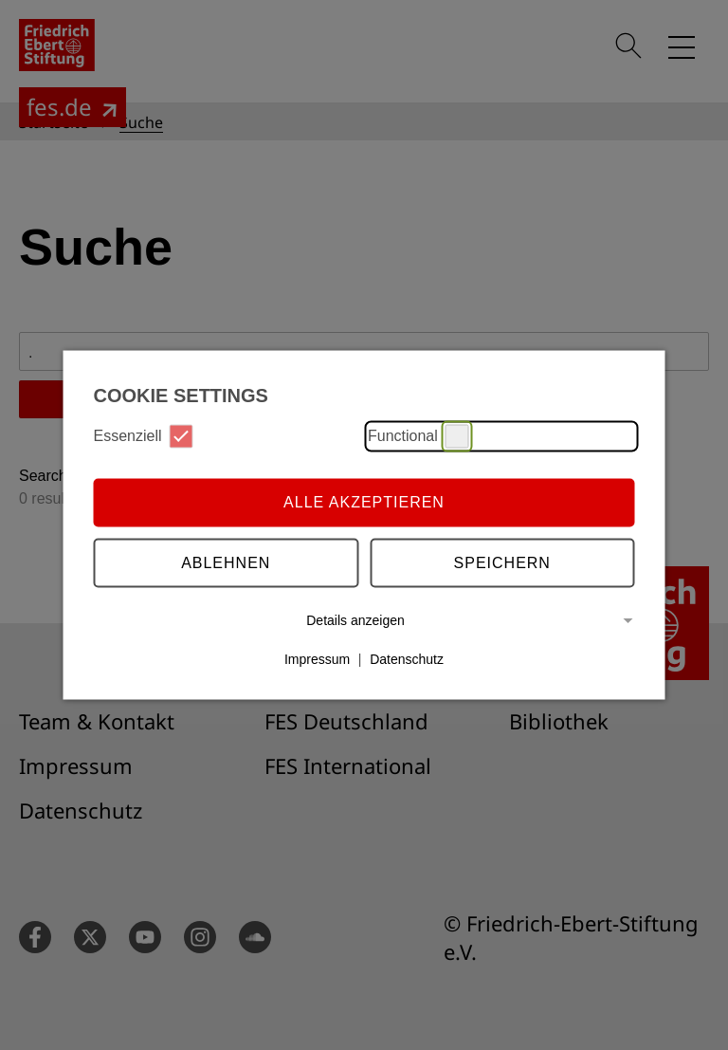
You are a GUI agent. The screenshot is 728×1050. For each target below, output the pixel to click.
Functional (418, 436)
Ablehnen (225, 563)
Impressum (317, 659)
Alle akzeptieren (364, 502)
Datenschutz (407, 659)
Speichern (502, 563)
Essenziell (143, 436)
